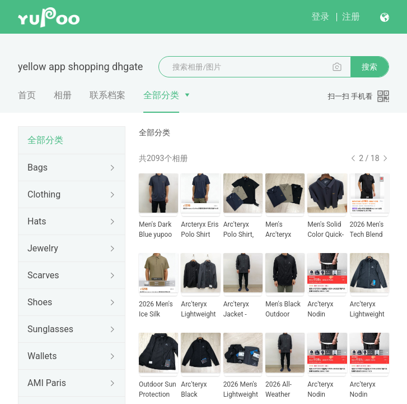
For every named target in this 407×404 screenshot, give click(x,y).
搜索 (369, 66)
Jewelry (42, 248)
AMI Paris (46, 383)
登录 (320, 16)
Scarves (43, 275)
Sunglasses (50, 329)
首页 (27, 95)
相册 (63, 95)
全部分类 (161, 95)
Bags (37, 167)
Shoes (39, 302)
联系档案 (107, 95)
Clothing (43, 194)
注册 (351, 16)
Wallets (42, 356)
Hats (36, 221)
